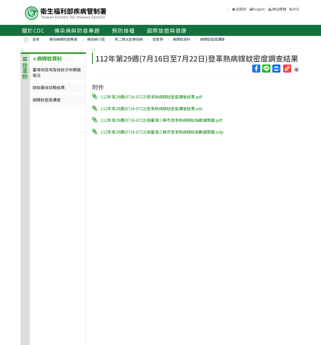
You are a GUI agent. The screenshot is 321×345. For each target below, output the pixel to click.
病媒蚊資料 (181, 39)
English (259, 9)
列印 (276, 69)
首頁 (35, 39)
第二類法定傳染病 (129, 39)
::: (22, 49)
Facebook (256, 69)
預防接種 (123, 30)
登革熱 (157, 39)
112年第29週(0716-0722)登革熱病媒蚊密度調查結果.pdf (151, 97)
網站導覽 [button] (279, 9)
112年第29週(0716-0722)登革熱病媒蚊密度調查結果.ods (152, 108)
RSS (296, 9)
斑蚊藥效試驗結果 (49, 87)
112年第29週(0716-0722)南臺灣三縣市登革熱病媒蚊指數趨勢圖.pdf (161, 120)
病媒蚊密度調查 (212, 39)
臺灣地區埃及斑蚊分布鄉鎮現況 (57, 72)
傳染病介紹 (96, 39)
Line (266, 69)
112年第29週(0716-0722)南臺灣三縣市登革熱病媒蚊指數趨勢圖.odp (162, 132)
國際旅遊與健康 (167, 30)
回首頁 (241, 9)
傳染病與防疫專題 (77, 30)
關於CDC (33, 30)
